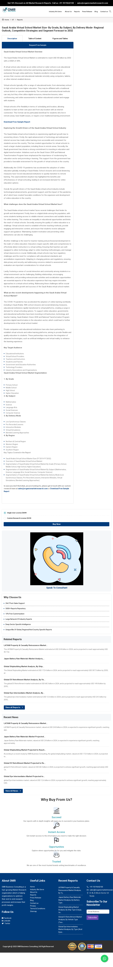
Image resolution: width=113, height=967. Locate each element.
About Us (68, 11)
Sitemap (33, 911)
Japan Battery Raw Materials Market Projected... (24, 737)
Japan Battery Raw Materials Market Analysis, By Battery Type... (69, 900)
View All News (13, 791)
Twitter (6, 923)
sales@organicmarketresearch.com (92, 3)
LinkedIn (6, 921)
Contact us (104, 11)
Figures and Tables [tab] (60, 39)
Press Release (87, 11)
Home (5, 20)
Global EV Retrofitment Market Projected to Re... (25, 763)
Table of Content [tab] (34, 39)
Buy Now (56, 524)
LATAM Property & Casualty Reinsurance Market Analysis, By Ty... (69, 890)
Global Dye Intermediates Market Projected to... (24, 776)
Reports (77, 11)
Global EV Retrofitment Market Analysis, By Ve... (24, 680)
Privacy (33, 906)
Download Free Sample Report (17, 122)
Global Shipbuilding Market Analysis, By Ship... (24, 666)
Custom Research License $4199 (19, 518)
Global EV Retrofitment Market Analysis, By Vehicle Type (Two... (70, 919)
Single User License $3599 (16, 513)
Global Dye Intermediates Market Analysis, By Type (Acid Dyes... (70, 929)
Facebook (6, 918)
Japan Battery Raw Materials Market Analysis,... (24, 659)
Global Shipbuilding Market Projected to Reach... (25, 750)
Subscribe (92, 917)
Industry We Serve (55, 11)
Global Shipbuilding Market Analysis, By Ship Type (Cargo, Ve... (70, 910)
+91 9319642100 (66, 3)
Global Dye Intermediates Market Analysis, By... (24, 693)
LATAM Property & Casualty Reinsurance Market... (26, 645)
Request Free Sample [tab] (37, 45)
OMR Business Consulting (27, 946)
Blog (96, 11)
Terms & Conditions (37, 909)
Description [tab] (12, 39)
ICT (13, 20)
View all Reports (14, 707)
